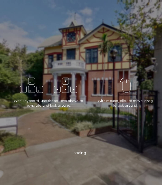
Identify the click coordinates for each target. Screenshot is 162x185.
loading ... (81, 153)
